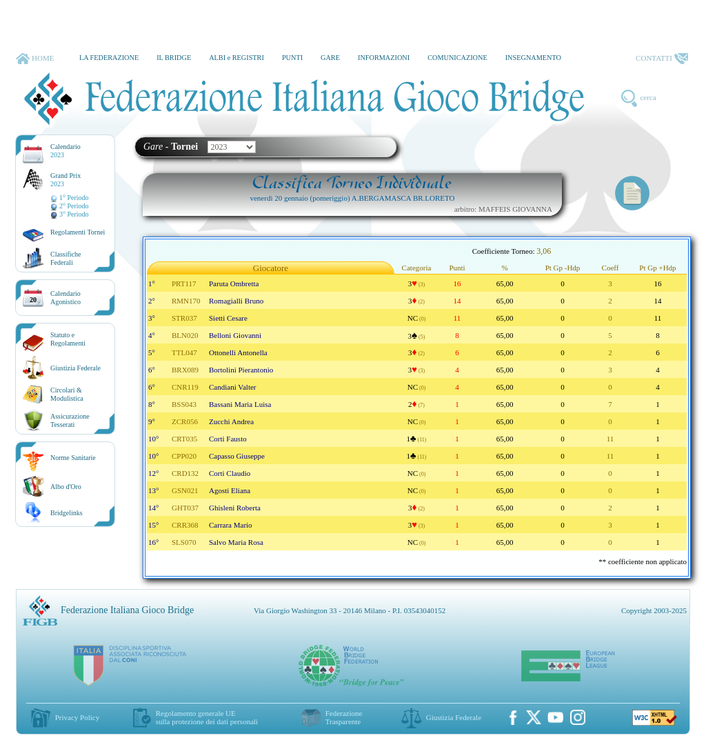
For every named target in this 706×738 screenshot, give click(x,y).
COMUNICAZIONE (457, 57)
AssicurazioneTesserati (70, 420)
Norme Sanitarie (73, 457)
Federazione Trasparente (344, 717)
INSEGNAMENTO (533, 57)
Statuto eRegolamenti (67, 339)
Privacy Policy (77, 717)
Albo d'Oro (65, 486)
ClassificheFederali (65, 258)
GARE (330, 57)
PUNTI (292, 57)
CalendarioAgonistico (65, 298)
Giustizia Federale (75, 368)
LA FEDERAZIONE (109, 57)
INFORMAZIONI (384, 57)
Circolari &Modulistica (66, 394)
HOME (35, 59)
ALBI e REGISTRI (236, 57)
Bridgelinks (66, 513)
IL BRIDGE (174, 57)
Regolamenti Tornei (77, 232)
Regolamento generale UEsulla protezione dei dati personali (207, 717)
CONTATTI (662, 59)
